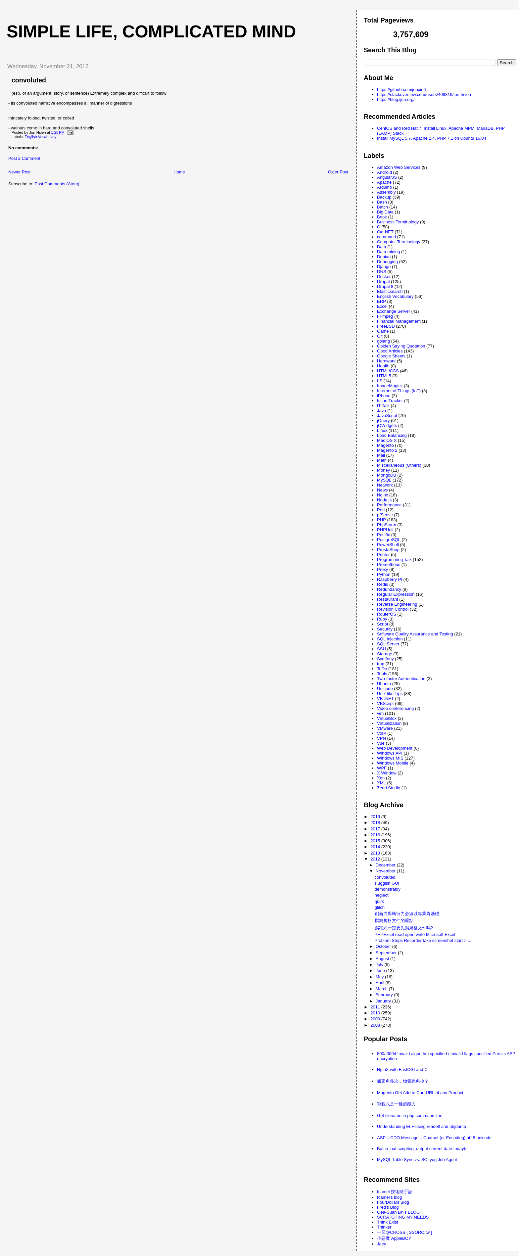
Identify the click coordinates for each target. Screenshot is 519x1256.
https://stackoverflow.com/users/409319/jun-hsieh (424, 94)
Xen (381, 777)
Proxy (382, 569)
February (385, 994)
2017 (375, 828)
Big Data (385, 211)
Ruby (382, 619)
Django (384, 266)
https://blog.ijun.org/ (395, 99)
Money (383, 470)
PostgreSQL (389, 539)
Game (383, 331)
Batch (382, 207)
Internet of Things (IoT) (399, 390)
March (382, 988)
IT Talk (383, 405)
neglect (382, 895)
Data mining (388, 251)
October (384, 946)
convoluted (29, 80)
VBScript (385, 703)
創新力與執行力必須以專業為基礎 (407, 913)
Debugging (387, 261)
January (384, 1001)
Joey (381, 1243)
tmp (380, 663)
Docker (384, 276)
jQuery (383, 420)
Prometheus (388, 564)
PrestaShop (388, 549)
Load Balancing (392, 435)
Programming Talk (394, 559)
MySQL (384, 480)
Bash (382, 202)
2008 (375, 1025)
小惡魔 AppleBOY (394, 1238)
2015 (375, 840)
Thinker (384, 1227)
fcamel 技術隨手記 (394, 1191)
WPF (382, 768)
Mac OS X (387, 440)
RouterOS (386, 614)
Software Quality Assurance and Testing (415, 633)
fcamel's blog (389, 1197)
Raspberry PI (389, 579)
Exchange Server (393, 311)
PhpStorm (386, 524)
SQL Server (388, 643)
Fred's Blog (388, 1207)
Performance (389, 504)
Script (382, 624)
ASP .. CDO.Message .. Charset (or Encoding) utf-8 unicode (434, 1137)
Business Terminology (398, 221)
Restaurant (387, 599)
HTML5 (384, 375)
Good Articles (389, 351)
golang (383, 341)
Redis (382, 584)
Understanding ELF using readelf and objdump (421, 1126)
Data (381, 246)
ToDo (382, 668)
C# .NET (385, 231)
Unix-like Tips (389, 693)
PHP (381, 519)
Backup (384, 197)
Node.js (384, 499)
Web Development (394, 748)
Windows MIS (390, 758)
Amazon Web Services (398, 167)
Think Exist (387, 1222)
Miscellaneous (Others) (399, 465)
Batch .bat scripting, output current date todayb (421, 1148)
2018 (375, 822)
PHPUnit (385, 529)
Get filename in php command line (409, 1115)
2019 (375, 816)
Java (381, 410)
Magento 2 (387, 450)
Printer (383, 554)
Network (385, 485)
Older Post (338, 171)
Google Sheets (391, 355)
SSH (381, 648)
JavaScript (387, 415)
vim (380, 713)
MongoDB (386, 475)
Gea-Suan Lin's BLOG (398, 1212)
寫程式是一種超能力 (396, 1103)
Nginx (382, 494)
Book (382, 216)
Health (383, 365)
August (383, 958)
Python (383, 574)
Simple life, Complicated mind (151, 31)
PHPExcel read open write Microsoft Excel (415, 934)
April (381, 982)
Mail (381, 455)
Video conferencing (395, 708)
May (380, 976)
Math (382, 460)
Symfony (385, 658)
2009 (375, 1018)
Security (385, 629)
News (382, 490)
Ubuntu (384, 683)
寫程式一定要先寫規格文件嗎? (404, 927)
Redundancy (389, 589)
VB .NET (385, 698)
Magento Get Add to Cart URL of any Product (420, 1092)
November (386, 870)
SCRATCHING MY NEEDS (403, 1217)
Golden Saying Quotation (401, 346)
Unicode (385, 688)
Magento (385, 445)
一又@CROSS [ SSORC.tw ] (404, 1232)
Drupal (383, 281)
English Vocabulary (41, 137)
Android (384, 172)
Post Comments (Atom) (57, 183)
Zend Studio (388, 787)
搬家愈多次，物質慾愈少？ (403, 1081)
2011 (375, 1006)
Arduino (384, 187)
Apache (384, 182)
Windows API (389, 753)
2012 (375, 859)
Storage (384, 653)
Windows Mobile (392, 763)
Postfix (383, 534)
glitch (380, 907)
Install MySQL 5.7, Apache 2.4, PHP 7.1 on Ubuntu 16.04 (431, 138)
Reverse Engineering (397, 604)
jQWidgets (387, 425)
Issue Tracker (390, 400)
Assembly (386, 192)
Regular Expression (395, 594)
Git (380, 336)
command (386, 236)
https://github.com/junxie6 (401, 89)
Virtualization (389, 723)
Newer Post (19, 171)
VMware (385, 728)
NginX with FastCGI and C (402, 1069)
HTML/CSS (388, 370)
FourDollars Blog (393, 1202)
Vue (381, 743)
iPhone (383, 395)
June (381, 970)
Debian (384, 256)
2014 (375, 846)
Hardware (386, 360)
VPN (381, 738)
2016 (375, 834)
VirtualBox (387, 718)
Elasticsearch (389, 291)
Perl (381, 509)
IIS (379, 380)
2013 (375, 853)
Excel (382, 306)
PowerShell (388, 544)
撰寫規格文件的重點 (394, 920)
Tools (382, 673)
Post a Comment (24, 158)
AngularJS (387, 177)
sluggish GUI (387, 883)
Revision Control (392, 609)
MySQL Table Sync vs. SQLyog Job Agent (417, 1159)
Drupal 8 (385, 286)
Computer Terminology (398, 241)
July (380, 964)
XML (381, 782)
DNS (381, 271)
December (386, 864)
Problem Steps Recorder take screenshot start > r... (424, 940)
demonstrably (388, 889)
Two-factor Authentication (401, 678)
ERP (381, 301)
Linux (382, 430)
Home (179, 171)
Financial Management (399, 321)
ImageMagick (389, 385)
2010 (375, 1012)
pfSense (385, 514)
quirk (379, 901)
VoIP (381, 733)
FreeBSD (386, 326)
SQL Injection (390, 638)
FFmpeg (385, 316)
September (387, 952)
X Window (387, 772)
